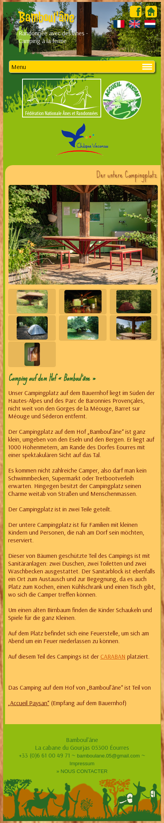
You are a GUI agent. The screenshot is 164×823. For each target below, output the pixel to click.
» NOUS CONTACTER (82, 771)
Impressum (81, 763)
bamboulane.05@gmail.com (108, 756)
